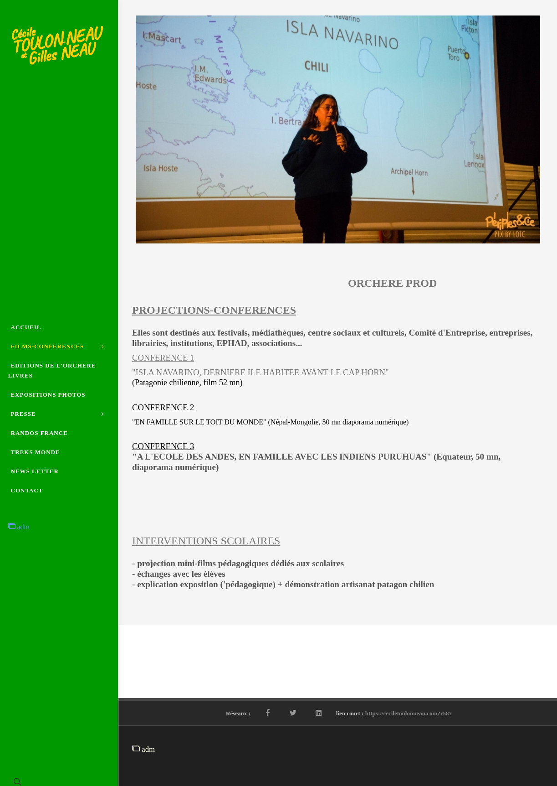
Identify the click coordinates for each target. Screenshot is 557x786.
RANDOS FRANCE (39, 432)
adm (19, 527)
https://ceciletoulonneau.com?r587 (408, 713)
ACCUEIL (26, 327)
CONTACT (27, 490)
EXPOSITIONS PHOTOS (48, 394)
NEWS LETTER (35, 471)
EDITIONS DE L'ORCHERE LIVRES (52, 370)
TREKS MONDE (35, 452)
